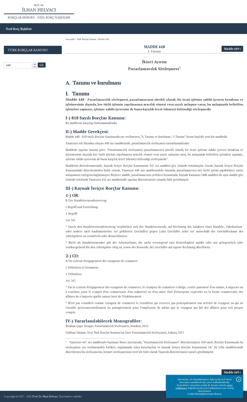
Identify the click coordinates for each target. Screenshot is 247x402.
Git (42, 65)
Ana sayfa (187, 12)
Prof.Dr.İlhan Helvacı (212, 12)
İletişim (236, 12)
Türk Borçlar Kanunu (86, 39)
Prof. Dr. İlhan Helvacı (45, 396)
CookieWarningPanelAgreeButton (204, 393)
